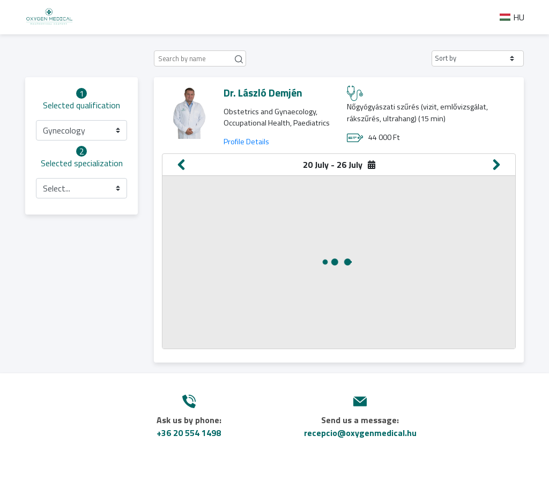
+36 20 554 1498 (189, 432)
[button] (478, 58)
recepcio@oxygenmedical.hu (360, 432)
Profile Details (246, 141)
